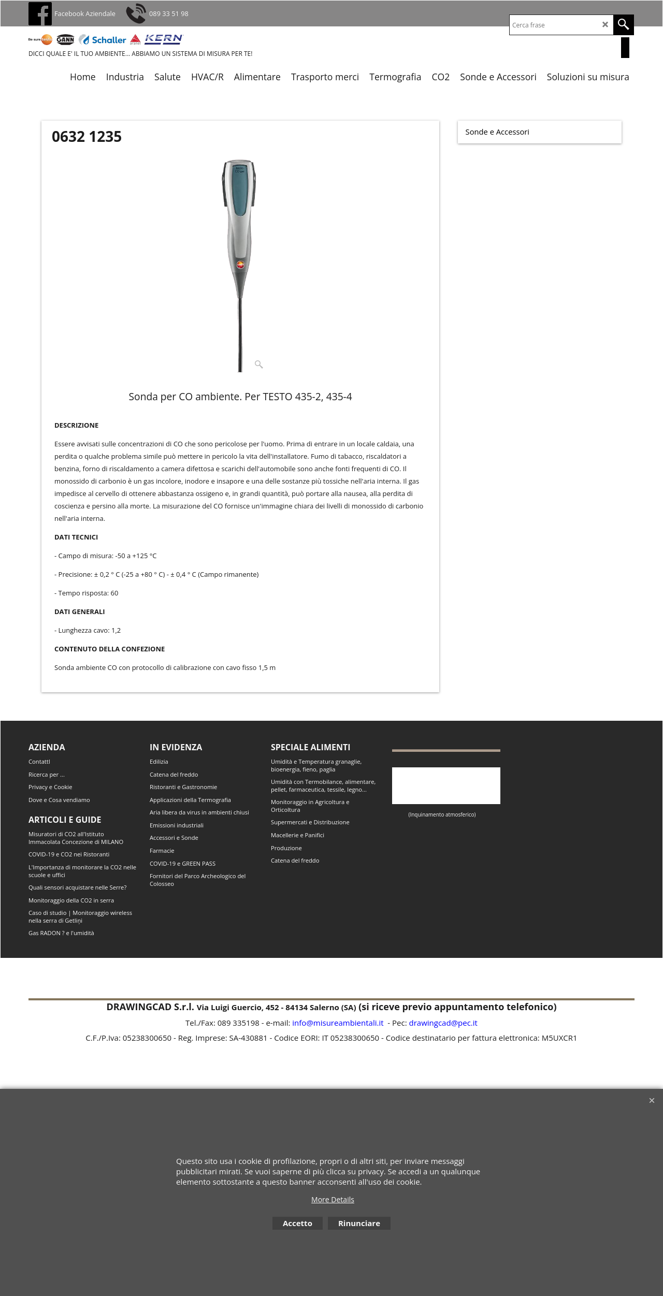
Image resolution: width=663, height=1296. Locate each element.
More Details (332, 1199)
